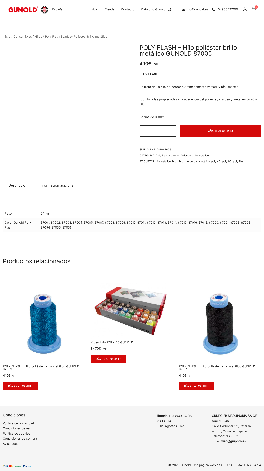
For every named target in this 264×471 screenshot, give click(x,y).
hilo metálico (163, 161)
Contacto (127, 9)
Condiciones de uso (17, 428)
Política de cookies (16, 433)
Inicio (94, 9)
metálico (204, 161)
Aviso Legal (11, 443)
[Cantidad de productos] (158, 131)
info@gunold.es (195, 9)
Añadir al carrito (220, 130)
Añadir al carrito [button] (20, 386)
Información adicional (57, 185)
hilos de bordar (188, 161)
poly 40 (216, 161)
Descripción (18, 185)
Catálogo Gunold (153, 9)
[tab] (18, 185)
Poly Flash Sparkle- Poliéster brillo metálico (76, 36)
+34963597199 (225, 9)
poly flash (239, 161)
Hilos (38, 36)
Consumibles (22, 36)
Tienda (109, 9)
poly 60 (226, 161)
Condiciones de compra (20, 438)
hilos (175, 161)
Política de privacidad (18, 423)
